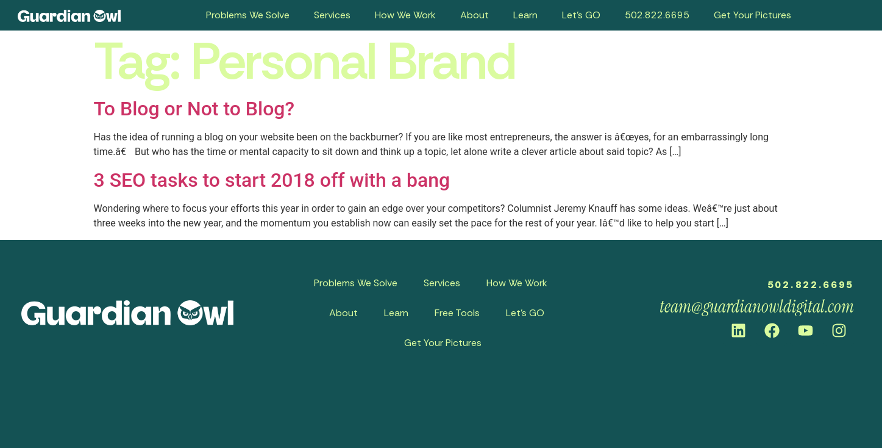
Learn (525, 15)
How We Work (405, 15)
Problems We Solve (248, 15)
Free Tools (457, 312)
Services (332, 15)
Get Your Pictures (752, 15)
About (474, 15)
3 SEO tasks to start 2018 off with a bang (272, 180)
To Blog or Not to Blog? (194, 108)
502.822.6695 (657, 15)
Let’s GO (581, 15)
